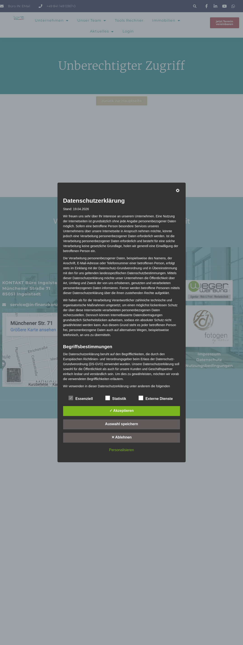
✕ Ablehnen (121, 437)
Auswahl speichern (121, 424)
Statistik (115, 398)
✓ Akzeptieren (121, 411)
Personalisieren (121, 450)
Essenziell (81, 398)
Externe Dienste (156, 398)
